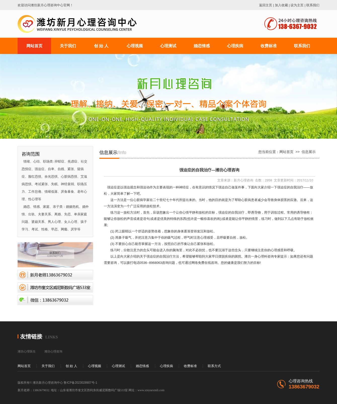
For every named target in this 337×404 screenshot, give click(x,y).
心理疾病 (166, 366)
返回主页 (265, 5)
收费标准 (190, 366)
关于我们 (48, 366)
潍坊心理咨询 (53, 351)
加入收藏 (281, 5)
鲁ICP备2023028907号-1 (80, 382)
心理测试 (118, 366)
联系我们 (312, 5)
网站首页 (286, 152)
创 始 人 (71, 366)
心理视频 (94, 366)
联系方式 (214, 366)
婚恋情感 (142, 366)
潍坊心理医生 (27, 351)
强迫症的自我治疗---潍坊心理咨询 (209, 170)
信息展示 (309, 152)
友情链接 (31, 336)
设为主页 (297, 5)
